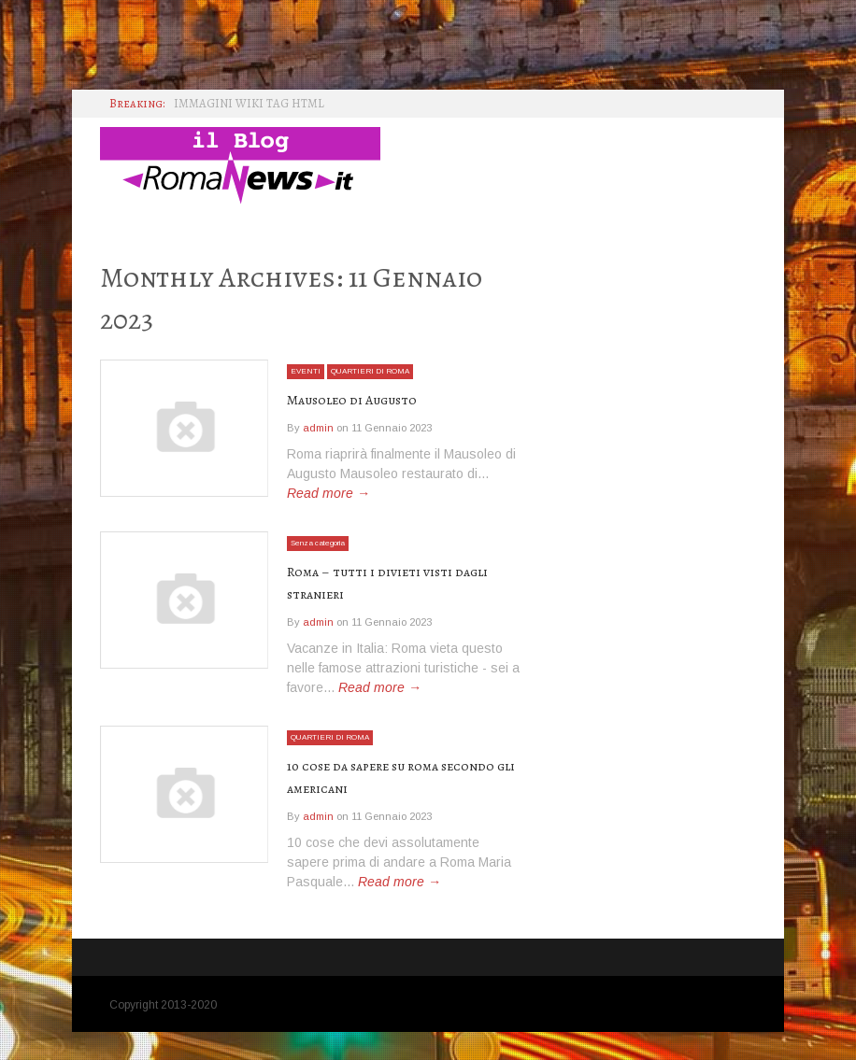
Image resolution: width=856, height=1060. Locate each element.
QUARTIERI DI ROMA (381, 370)
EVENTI (307, 370)
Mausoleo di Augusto (361, 399)
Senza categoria (327, 552)
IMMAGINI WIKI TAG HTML (249, 103)
